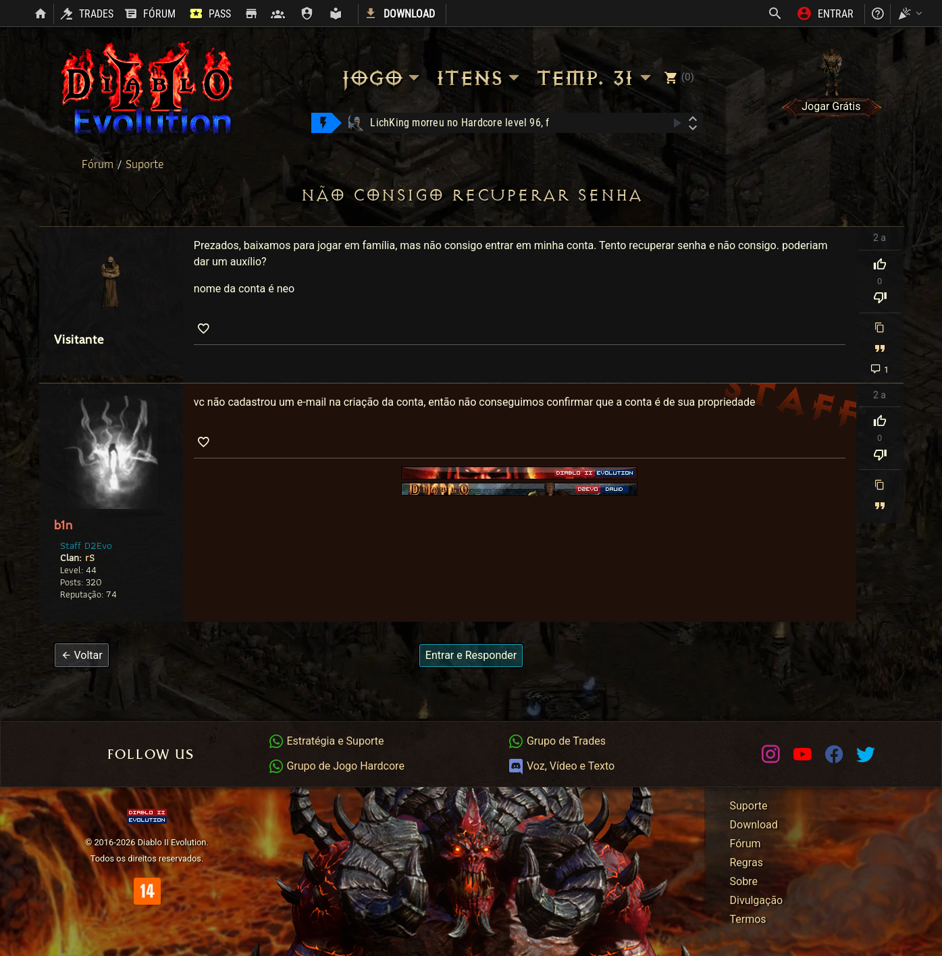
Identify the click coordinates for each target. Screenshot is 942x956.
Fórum (99, 164)
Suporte (144, 164)
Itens (480, 78)
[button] (82, 655)
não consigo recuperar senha (471, 195)
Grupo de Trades (557, 741)
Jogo (382, 78)
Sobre (744, 881)
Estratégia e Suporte (326, 741)
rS (90, 557)
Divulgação (756, 900)
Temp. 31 (595, 78)
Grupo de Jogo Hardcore (336, 766)
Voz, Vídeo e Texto (561, 766)
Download (754, 824)
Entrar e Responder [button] (471, 655)
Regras (746, 862)
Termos (748, 919)
